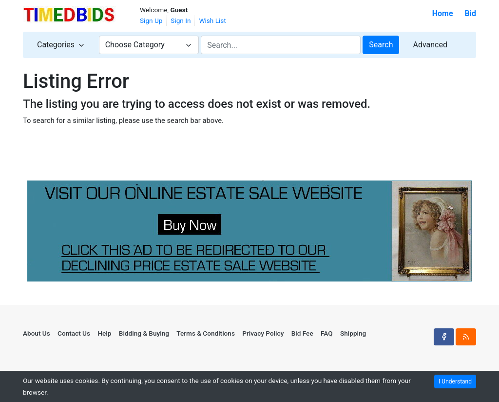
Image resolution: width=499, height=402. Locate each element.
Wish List (212, 20)
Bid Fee (302, 333)
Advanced (430, 44)
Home (442, 13)
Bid (470, 13)
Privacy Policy (263, 333)
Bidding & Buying (144, 333)
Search (381, 44)
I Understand (455, 381)
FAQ (327, 333)
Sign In (181, 20)
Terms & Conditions (205, 333)
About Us (36, 333)
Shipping (353, 333)
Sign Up (151, 20)
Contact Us (74, 333)
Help (104, 333)
